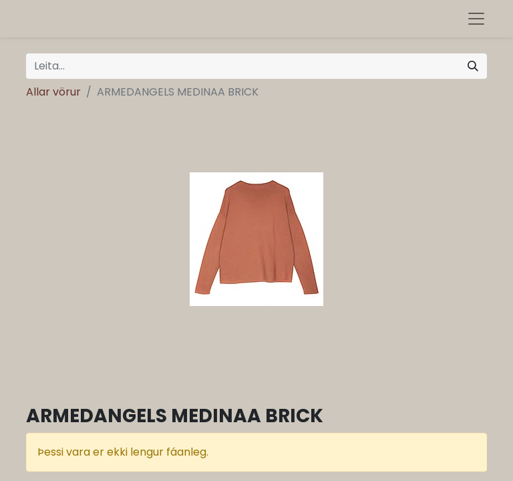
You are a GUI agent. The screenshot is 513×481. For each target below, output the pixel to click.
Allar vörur (53, 92)
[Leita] (473, 66)
